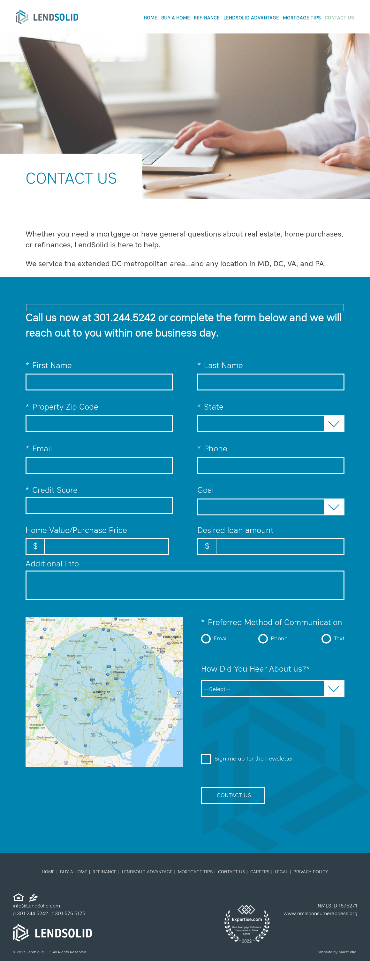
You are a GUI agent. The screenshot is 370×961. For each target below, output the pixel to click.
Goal (205, 491)
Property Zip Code (99, 414)
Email (99, 456)
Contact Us (339, 18)
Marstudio (347, 952)
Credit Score (52, 491)
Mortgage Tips (302, 18)
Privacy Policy (310, 872)
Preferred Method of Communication (271, 623)
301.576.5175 (69, 913)
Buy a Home (175, 18)
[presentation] (249, 728)
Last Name (270, 373)
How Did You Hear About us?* (255, 669)
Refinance (207, 18)
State (210, 408)
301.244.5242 (124, 319)
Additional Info (52, 564)
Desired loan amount (270, 541)
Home (150, 18)
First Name (99, 373)
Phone (270, 456)
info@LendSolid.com (36, 906)
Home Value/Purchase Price (97, 541)
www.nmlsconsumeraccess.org (320, 913)
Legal (281, 872)
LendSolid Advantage (251, 18)
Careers (259, 872)
